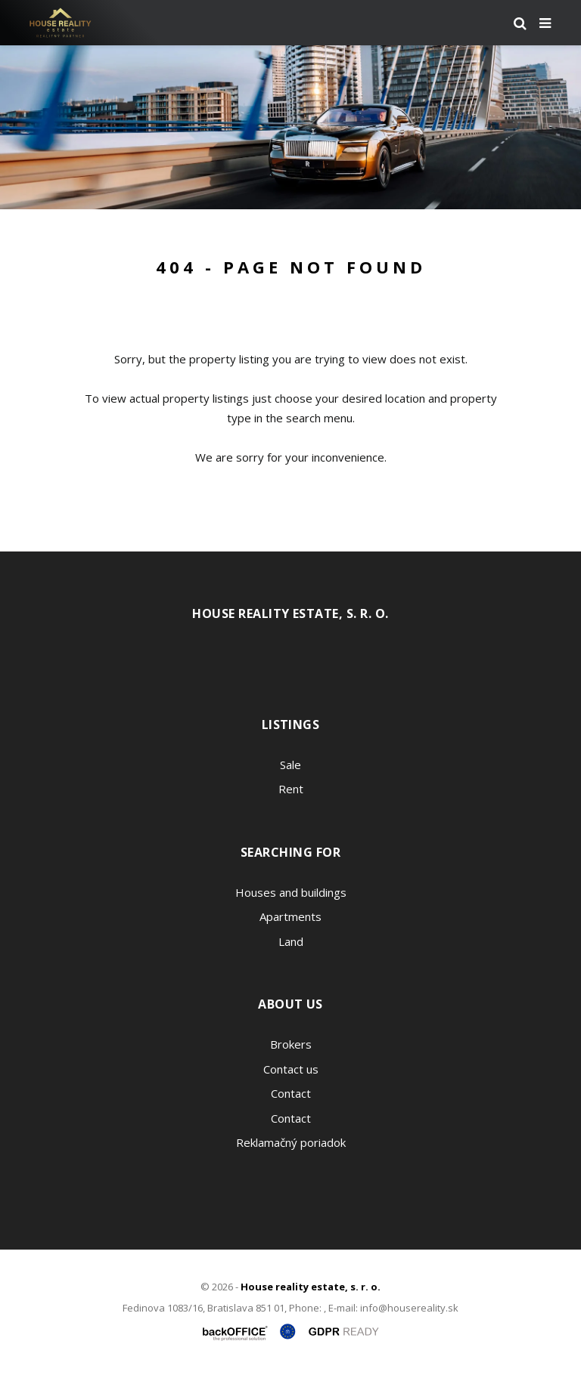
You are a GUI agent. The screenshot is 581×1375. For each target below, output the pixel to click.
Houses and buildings (290, 892)
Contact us (290, 1069)
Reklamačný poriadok (291, 1142)
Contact (291, 1093)
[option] (290, 127)
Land (290, 941)
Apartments (290, 916)
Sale (290, 764)
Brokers (291, 1044)
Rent (290, 788)
